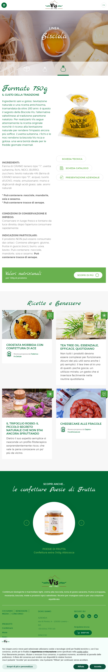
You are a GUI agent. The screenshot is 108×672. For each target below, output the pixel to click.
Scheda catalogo (74, 168)
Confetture (7, 628)
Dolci (4, 637)
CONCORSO (17, 613)
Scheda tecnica (72, 159)
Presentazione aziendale (80, 177)
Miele (4, 632)
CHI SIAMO (7, 611)
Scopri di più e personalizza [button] (20, 666)
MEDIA (5, 613)
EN (104, 5)
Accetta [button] (97, 666)
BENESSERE (22, 611)
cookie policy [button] (82, 652)
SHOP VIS (83, 632)
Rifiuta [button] (81, 666)
